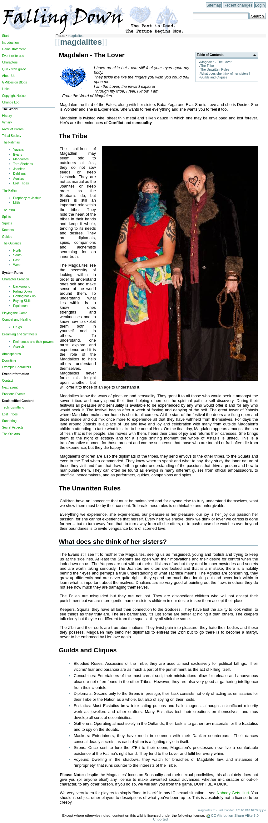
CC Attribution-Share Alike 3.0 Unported (206, 817)
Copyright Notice (14, 96)
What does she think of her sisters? (225, 73)
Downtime (9, 360)
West (16, 265)
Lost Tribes (21, 183)
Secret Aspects (12, 427)
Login (260, 5)
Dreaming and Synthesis (19, 334)
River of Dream (12, 129)
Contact (7, 380)
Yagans (18, 149)
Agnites (18, 178)
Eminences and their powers (33, 342)
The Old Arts (11, 434)
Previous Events (13, 394)
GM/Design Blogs (14, 82)
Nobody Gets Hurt (233, 792)
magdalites (75, 36)
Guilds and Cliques (213, 77)
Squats (7, 223)
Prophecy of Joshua (27, 198)
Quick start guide (14, 69)
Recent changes (238, 5)
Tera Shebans (23, 164)
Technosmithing (13, 407)
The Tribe (207, 66)
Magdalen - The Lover (215, 62)
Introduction (10, 42)
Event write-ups (13, 56)
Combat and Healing (16, 319)
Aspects (18, 346)
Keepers (8, 230)
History (7, 116)
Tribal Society (11, 136)
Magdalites (21, 159)
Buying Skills (22, 301)
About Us (8, 76)
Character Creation (15, 279)
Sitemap (213, 5)
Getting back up (24, 296)
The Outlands (11, 243)
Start (5, 36)
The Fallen (9, 190)
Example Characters (16, 367)
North (17, 250)
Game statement (14, 49)
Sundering (9, 421)
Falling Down (22, 291)
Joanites (19, 169)
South (17, 255)
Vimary (7, 122)
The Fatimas (11, 142)
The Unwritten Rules (214, 69)
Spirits (6, 216)
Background (21, 286)
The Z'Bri (8, 210)
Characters (9, 62)
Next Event (9, 387)
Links (5, 89)
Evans (17, 154)
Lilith (16, 202)
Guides (7, 236)
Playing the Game (14, 313)
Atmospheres (11, 354)
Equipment (20, 306)
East (16, 260)
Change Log (10, 102)
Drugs (17, 327)
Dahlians (19, 173)
